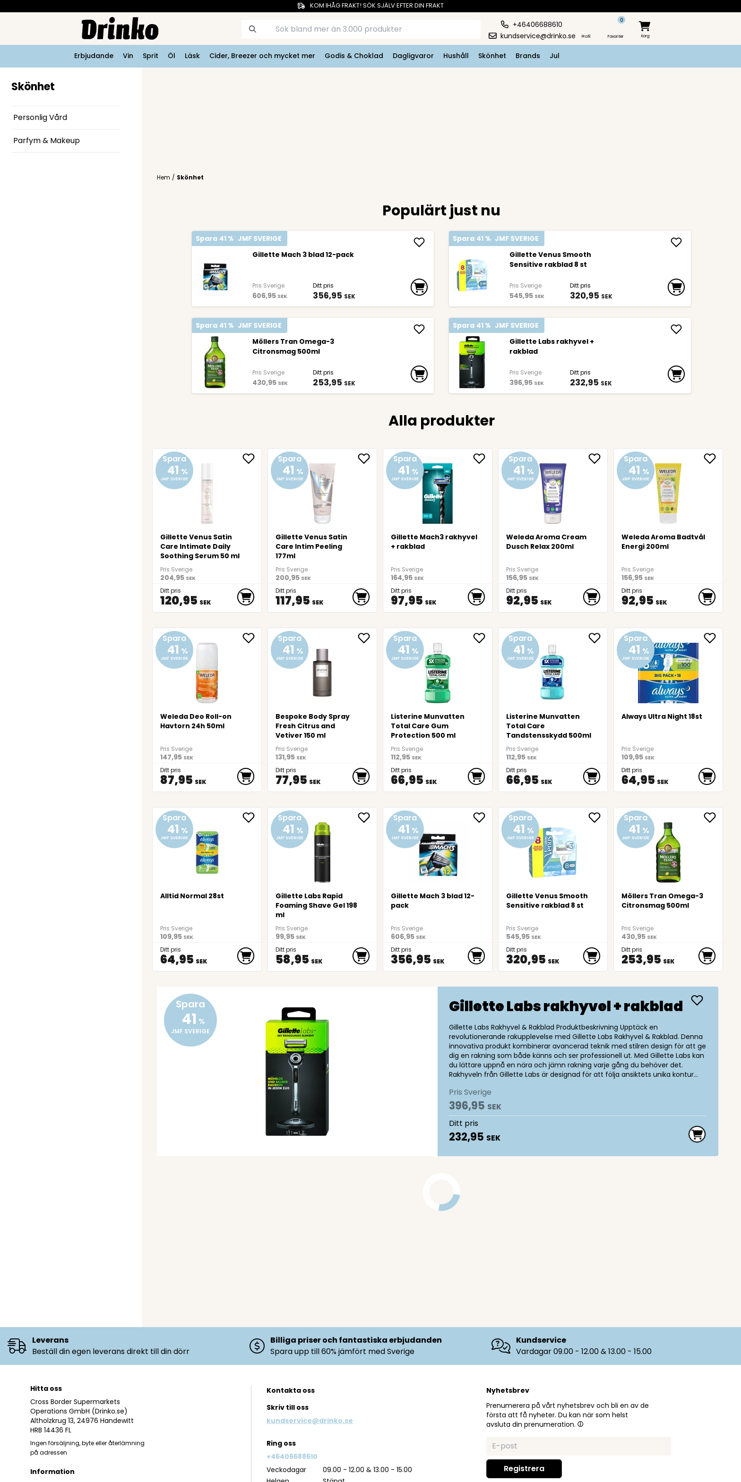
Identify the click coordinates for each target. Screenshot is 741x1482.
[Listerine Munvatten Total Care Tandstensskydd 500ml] (553, 669)
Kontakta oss (291, 1390)
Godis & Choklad (354, 55)
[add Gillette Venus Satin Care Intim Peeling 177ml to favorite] (367, 458)
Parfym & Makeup (46, 140)
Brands (528, 55)
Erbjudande (93, 55)
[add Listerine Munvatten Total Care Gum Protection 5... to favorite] (482, 638)
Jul (555, 55)
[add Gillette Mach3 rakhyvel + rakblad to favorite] (482, 458)
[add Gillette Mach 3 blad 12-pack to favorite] (482, 817)
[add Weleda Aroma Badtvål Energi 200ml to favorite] (713, 458)
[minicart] (645, 30)
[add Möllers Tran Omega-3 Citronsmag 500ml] (419, 329)
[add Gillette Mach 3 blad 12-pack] (419, 242)
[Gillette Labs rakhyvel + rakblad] (472, 362)
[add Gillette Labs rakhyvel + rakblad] (676, 329)
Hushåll (456, 55)
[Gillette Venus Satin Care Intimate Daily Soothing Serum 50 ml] (207, 490)
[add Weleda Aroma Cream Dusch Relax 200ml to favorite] (597, 458)
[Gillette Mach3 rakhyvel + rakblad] (438, 490)
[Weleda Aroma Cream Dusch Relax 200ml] (553, 490)
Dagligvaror (413, 55)
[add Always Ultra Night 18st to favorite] (713, 638)
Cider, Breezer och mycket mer (262, 55)
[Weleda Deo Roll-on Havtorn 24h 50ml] (207, 669)
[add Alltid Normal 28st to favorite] (251, 817)
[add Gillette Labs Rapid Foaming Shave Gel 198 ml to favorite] (367, 817)
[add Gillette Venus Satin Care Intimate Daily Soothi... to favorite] (251, 458)
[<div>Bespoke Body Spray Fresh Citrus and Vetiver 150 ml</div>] (322, 669)
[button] (580, 1424)
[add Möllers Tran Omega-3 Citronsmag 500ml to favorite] (713, 817)
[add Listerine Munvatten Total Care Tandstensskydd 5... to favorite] (597, 638)
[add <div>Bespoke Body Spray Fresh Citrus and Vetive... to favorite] (367, 638)
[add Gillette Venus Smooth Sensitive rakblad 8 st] (676, 242)
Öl (171, 55)
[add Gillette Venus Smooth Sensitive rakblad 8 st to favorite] (597, 817)
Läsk (192, 55)
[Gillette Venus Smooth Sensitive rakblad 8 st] (472, 275)
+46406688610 (292, 1456)
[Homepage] (112, 27)
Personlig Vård (40, 117)
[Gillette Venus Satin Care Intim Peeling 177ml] (322, 490)
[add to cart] (419, 287)
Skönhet (492, 55)
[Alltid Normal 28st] (207, 849)
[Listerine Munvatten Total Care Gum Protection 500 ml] (438, 669)
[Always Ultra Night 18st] (668, 669)
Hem (163, 177)
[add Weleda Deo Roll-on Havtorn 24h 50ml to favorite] (251, 638)
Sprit (150, 55)
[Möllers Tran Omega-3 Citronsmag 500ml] (215, 362)
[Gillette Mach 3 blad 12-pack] (215, 275)
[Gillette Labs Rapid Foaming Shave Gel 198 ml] (322, 849)
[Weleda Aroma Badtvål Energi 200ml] (668, 490)
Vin (128, 55)
